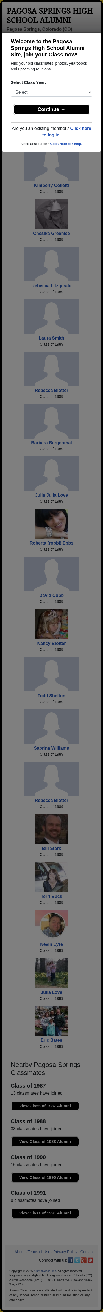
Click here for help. (66, 144)
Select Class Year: (28, 82)
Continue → (51, 109)
